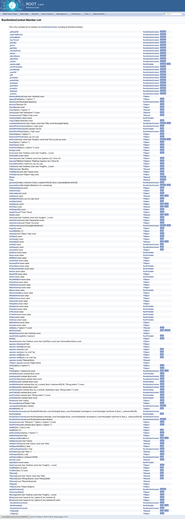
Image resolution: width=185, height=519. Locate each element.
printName (13, 387)
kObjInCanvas (14, 298)
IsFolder (12, 236)
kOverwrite (13, 301)
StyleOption (14, 462)
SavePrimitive (14, 425)
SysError (12, 465)
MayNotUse (14, 333)
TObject (146, 96)
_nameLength (14, 64)
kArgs (11, 255)
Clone (11, 113)
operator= (13, 360)
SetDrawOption (15, 433)
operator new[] (15, 355)
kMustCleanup (15, 288)
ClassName (13, 107)
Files (88, 14)
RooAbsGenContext (151, 35)
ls (10, 328)
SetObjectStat (14, 446)
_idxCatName (14, 56)
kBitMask (13, 258)
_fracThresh (14, 40)
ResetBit (12, 409)
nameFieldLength (16, 336)
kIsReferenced (15, 285)
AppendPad (14, 99)
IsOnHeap (13, 239)
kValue (12, 317)
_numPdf (12, 72)
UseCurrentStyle (15, 492)
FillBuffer (13, 169)
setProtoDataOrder (16, 449)
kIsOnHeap (13, 282)
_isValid (12, 61)
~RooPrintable (15, 506)
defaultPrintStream (17, 129)
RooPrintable (148, 64)
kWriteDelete (14, 323)
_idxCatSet (13, 59)
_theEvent (13, 91)
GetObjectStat (15, 201)
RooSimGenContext (49, 27)
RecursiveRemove (16, 403)
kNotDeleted (14, 296)
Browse (12, 105)
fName (12, 177)
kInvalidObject (15, 279)
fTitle (11, 180)
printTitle (13, 392)
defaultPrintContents (17, 126)
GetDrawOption (15, 188)
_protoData (13, 78)
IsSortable (13, 242)
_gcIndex (12, 43)
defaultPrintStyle (16, 131)
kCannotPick (14, 263)
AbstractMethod (15, 96)
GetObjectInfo (14, 199)
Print (11, 371)
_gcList (12, 45)
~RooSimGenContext (17, 508)
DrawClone (13, 148)
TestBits (12, 471)
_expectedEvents (16, 35)
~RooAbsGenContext (17, 503)
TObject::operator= (16, 363)
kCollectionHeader (16, 269)
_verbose (12, 94)
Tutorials (35, 14)
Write (11, 497)
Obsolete (12, 341)
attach (11, 102)
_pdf (11, 75)
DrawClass (13, 145)
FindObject (13, 172)
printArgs (13, 376)
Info (10, 218)
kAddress (13, 253)
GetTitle (12, 207)
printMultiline (14, 384)
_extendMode (14, 37)
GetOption (13, 204)
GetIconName (14, 193)
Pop (10, 368)
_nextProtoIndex (15, 67)
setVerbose (13, 457)
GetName (13, 196)
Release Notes (99, 14)
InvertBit (12, 231)
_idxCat (12, 53)
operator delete (15, 344)
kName (12, 290)
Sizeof (11, 460)
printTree (13, 395)
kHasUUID (13, 274)
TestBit (12, 468)
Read (11, 401)
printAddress (14, 374)
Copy (11, 121)
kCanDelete (13, 261)
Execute (12, 158)
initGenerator (14, 226)
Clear (11, 110)
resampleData (14, 406)
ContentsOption (15, 118)
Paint (11, 366)
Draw (11, 142)
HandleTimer (14, 212)
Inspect (12, 228)
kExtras (12, 271)
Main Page (24, 14)
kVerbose (13, 320)
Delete (11, 134)
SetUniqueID (14, 454)
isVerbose (13, 247)
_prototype (13, 83)
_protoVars (13, 86)
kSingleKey (13, 304)
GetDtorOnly (14, 191)
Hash (11, 215)
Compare (13, 115)
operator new (14, 349)
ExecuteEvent (14, 164)
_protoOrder (14, 80)
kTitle (11, 312)
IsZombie (13, 250)
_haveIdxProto (15, 51)
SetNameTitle (14, 444)
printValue (13, 398)
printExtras (13, 382)
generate (12, 183)
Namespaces (62, 14)
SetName (13, 441)
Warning (12, 495)
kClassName (14, 266)
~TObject (13, 514)
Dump (11, 150)
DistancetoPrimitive (17, 137)
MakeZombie (14, 331)
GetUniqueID (14, 209)
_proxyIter (13, 88)
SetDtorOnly (14, 436)
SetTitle (12, 452)
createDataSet (15, 123)
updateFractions (15, 489)
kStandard (13, 309)
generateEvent (15, 185)
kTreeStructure (15, 314)
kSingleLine (14, 306)
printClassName (15, 379)
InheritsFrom (14, 220)
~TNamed (13, 511)
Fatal (11, 166)
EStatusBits (14, 156)
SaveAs (12, 422)
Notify (11, 339)
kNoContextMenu (16, 293)
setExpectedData (16, 438)
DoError (12, 140)
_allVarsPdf (13, 32)
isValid (12, 244)
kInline (12, 277)
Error (11, 153)
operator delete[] (16, 347)
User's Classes (47, 14)
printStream (14, 390)
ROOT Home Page (10, 14)
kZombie (12, 325)
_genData (13, 48)
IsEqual (12, 234)
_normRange (14, 70)
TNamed (146, 110)
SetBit (11, 427)
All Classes (76, 14)
